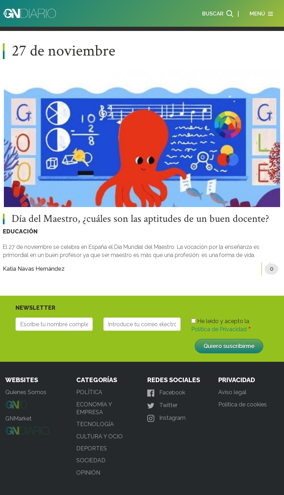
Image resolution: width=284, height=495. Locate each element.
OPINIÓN (88, 472)
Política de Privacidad (219, 329)
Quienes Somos (25, 392)
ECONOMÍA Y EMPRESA (94, 408)
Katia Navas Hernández (34, 268)
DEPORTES (91, 448)
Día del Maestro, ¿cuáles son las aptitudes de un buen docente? (140, 219)
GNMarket (18, 418)
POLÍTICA (89, 392)
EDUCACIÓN (20, 231)
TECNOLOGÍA (95, 424)
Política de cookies (242, 404)
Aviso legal (232, 392)
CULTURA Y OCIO (99, 436)
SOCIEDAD (90, 460)
